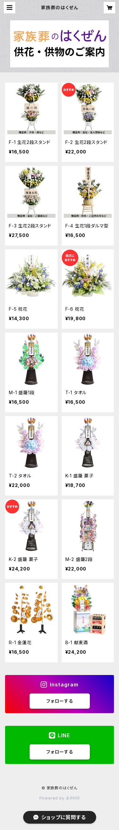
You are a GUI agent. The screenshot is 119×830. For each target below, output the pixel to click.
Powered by (59, 798)
